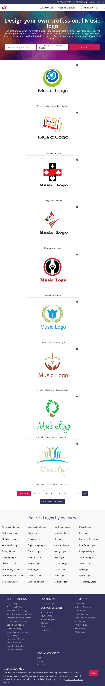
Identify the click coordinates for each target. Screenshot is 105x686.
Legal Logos (59, 556)
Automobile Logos (10, 544)
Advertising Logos (10, 526)
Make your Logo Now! (52, 500)
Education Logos (35, 538)
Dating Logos (34, 532)
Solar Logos (84, 562)
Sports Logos (85, 574)
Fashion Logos (34, 550)
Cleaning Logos (9, 562)
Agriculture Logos (10, 532)
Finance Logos (34, 556)
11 (52, 492)
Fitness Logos (34, 562)
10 (45, 492)
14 (72, 492)
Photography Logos (88, 538)
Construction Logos (37, 526)
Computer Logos (10, 580)
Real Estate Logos (87, 544)
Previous (24, 492)
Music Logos (85, 526)
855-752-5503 (77, 2)
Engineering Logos (36, 544)
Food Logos (33, 568)
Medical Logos (60, 580)
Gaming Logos (34, 574)
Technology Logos (87, 580)
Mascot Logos (60, 568)
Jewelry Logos (60, 550)
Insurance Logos (61, 544)
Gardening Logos (36, 580)
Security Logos (86, 556)
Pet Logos (83, 532)
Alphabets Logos (10, 538)
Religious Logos (86, 550)
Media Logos (59, 574)
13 (65, 492)
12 (58, 492)
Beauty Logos (8, 550)
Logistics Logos (61, 562)
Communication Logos (12, 574)
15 (78, 492)
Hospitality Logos (62, 532)
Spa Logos (84, 568)
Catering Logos (9, 556)
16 (85, 492)
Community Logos (10, 568)
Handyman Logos (62, 526)
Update (84, 47)
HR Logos (58, 538)
